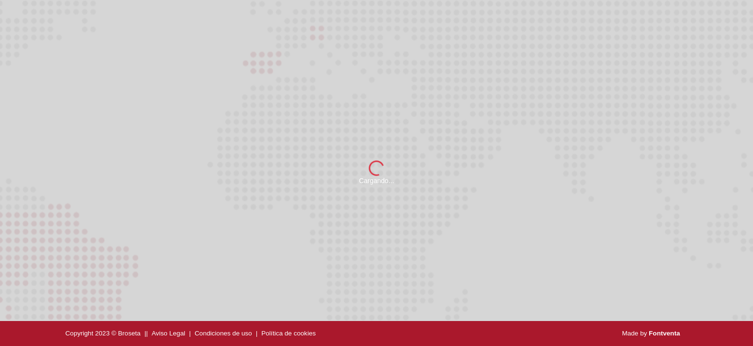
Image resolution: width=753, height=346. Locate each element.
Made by (651, 333)
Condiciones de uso (223, 333)
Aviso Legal (168, 333)
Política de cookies (288, 333)
